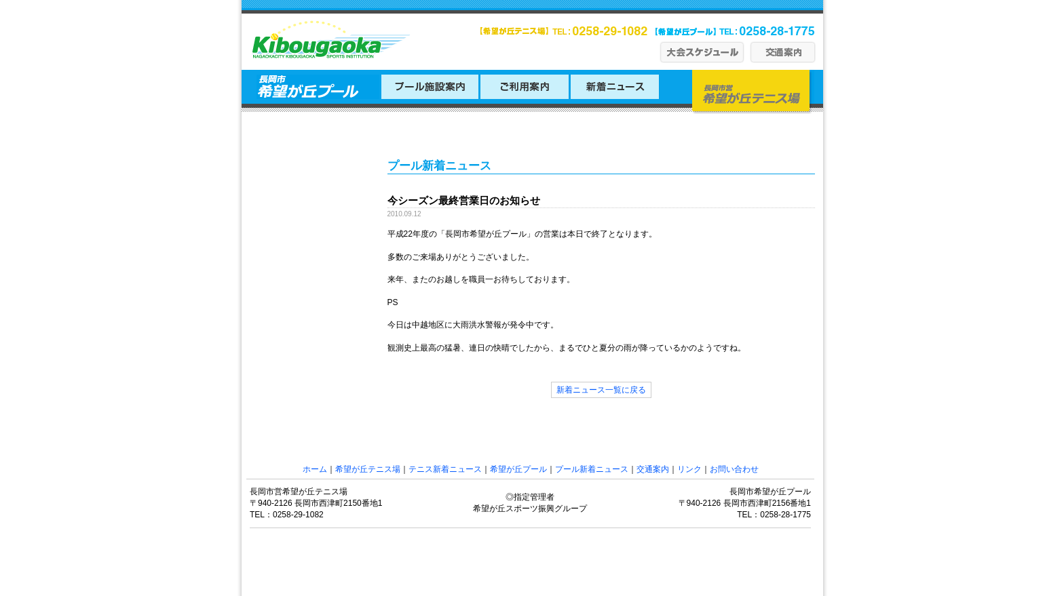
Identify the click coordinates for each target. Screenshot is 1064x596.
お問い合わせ (734, 469)
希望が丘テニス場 (367, 469)
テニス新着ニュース (445, 469)
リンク (689, 469)
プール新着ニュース (591, 469)
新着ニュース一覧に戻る (601, 390)
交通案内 (652, 469)
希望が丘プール (518, 469)
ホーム (315, 469)
